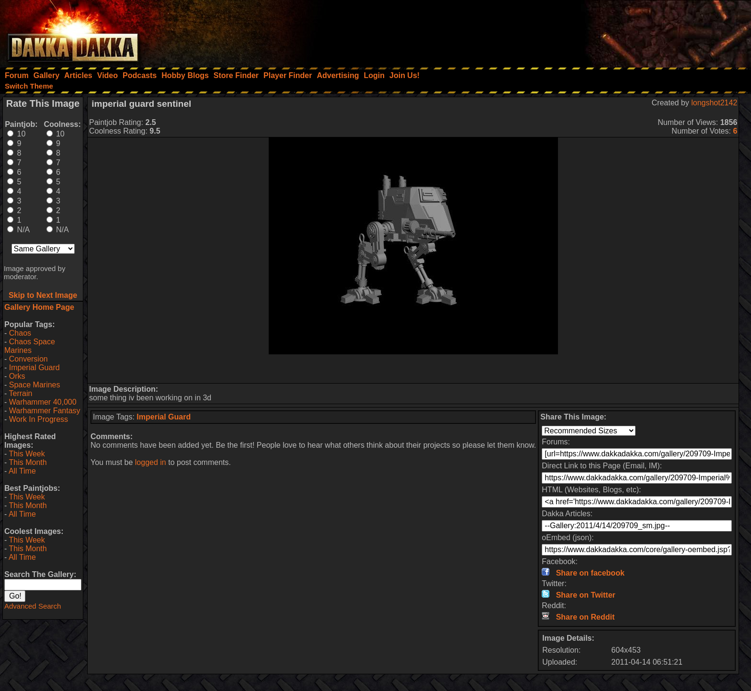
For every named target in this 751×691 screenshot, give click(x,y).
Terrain (20, 393)
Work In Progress (38, 419)
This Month (27, 462)
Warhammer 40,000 (43, 402)
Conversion (28, 359)
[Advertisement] (622, 31)
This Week (27, 454)
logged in (150, 462)
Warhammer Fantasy (44, 411)
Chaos (20, 333)
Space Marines (34, 385)
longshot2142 (714, 103)
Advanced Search (32, 606)
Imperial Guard (34, 367)
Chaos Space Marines (29, 346)
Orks (17, 376)
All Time (22, 471)
